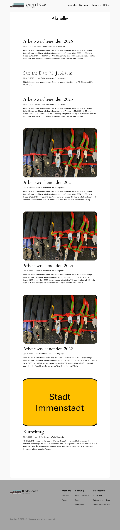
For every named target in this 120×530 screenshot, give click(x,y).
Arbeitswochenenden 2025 (48, 99)
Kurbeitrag (33, 431)
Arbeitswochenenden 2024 (48, 182)
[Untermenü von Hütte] (109, 5)
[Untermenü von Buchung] (89, 5)
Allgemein (61, 46)
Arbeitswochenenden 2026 (48, 41)
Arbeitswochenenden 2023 (48, 265)
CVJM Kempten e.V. (47, 46)
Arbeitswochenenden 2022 (48, 348)
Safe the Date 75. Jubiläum (47, 73)
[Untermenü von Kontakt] (100, 5)
